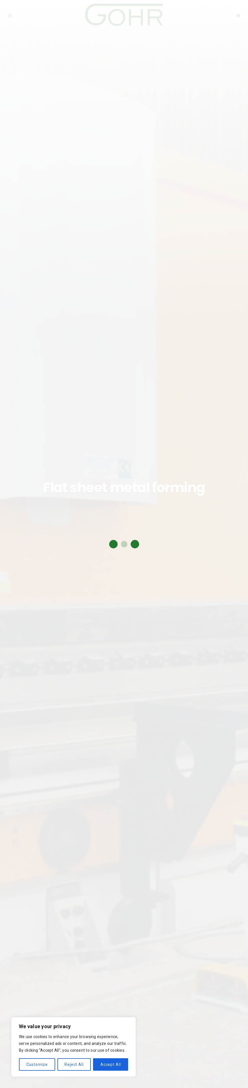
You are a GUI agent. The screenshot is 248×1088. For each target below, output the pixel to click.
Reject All (74, 1064)
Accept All (110, 1064)
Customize (37, 1064)
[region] (73, 1047)
